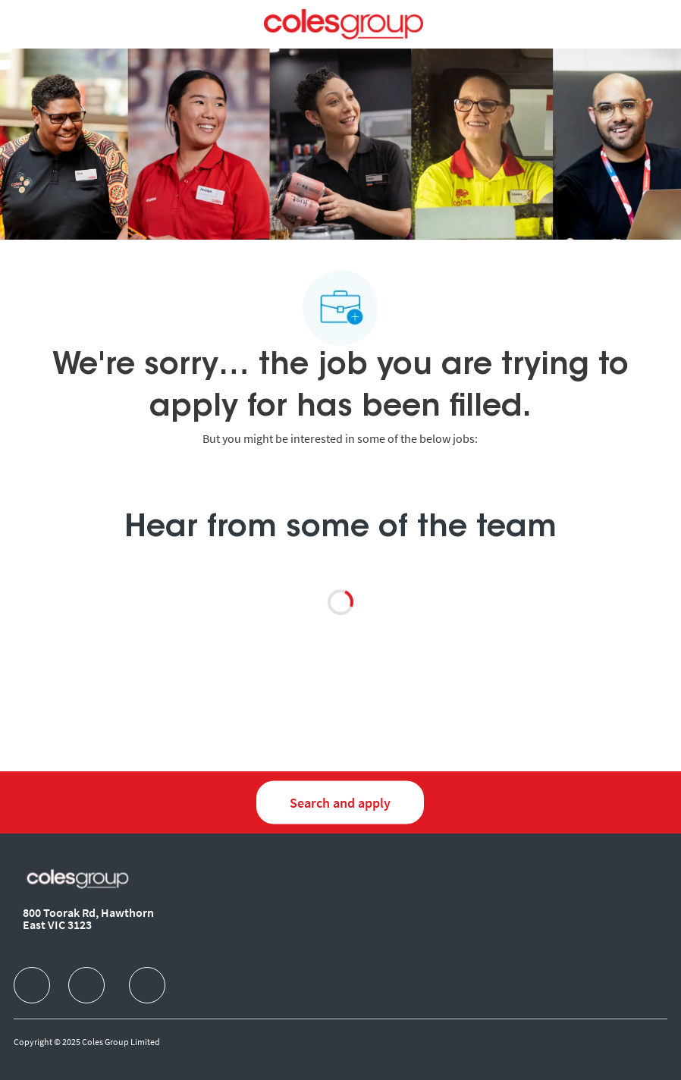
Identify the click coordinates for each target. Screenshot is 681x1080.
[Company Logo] (343, 23)
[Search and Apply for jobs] (340, 802)
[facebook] (32, 985)
